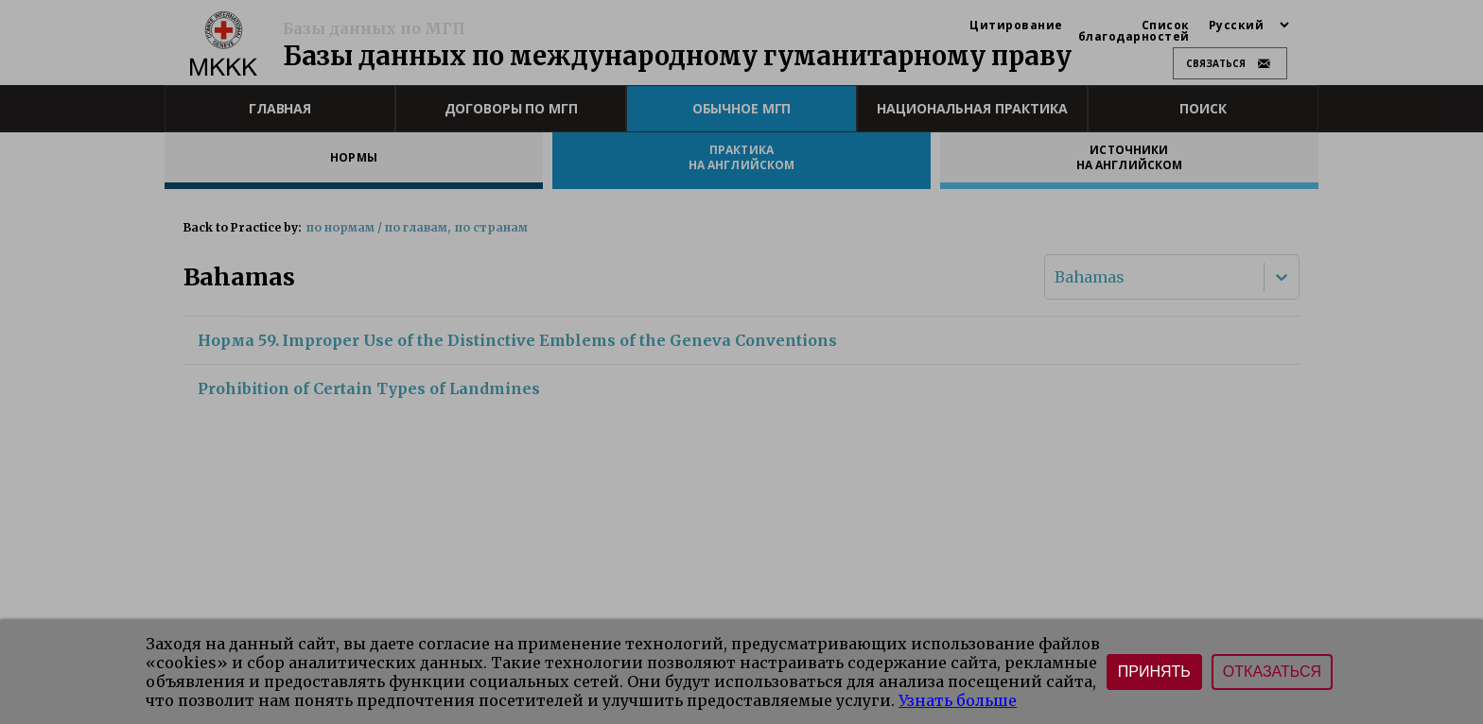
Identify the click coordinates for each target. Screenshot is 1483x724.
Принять (1154, 672)
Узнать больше (958, 700)
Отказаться (1272, 672)
